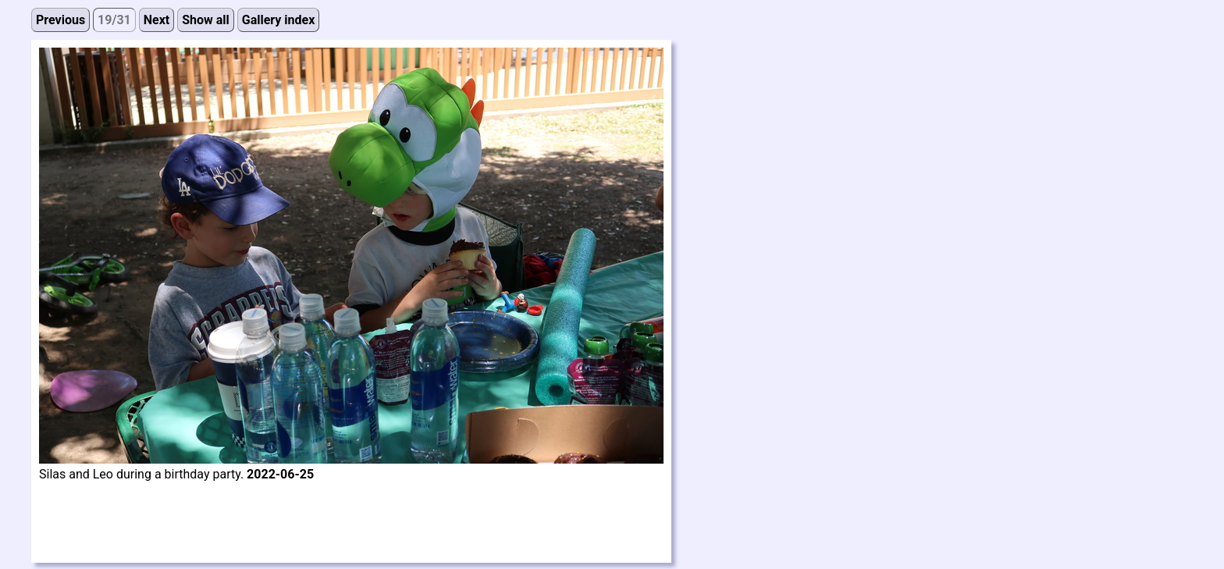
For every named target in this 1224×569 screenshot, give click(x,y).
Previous (60, 19)
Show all (206, 19)
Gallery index (278, 19)
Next (156, 19)
